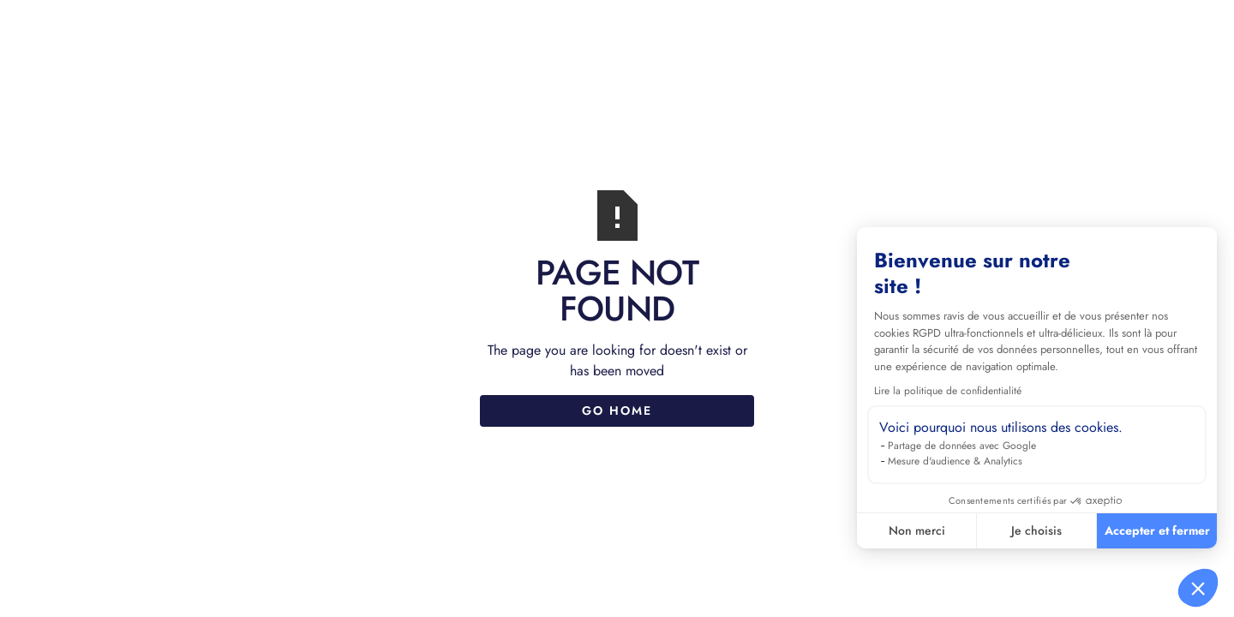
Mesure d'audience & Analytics (955, 461)
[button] (1198, 587)
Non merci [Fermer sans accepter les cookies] (917, 530)
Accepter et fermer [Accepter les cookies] (1157, 530)
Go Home (617, 410)
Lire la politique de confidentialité (947, 390)
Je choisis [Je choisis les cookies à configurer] (1036, 530)
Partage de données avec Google (962, 445)
